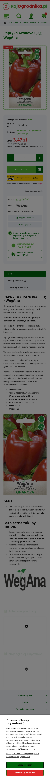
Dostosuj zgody (25, 765)
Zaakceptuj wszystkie (25, 772)
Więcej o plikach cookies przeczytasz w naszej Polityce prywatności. (22, 755)
